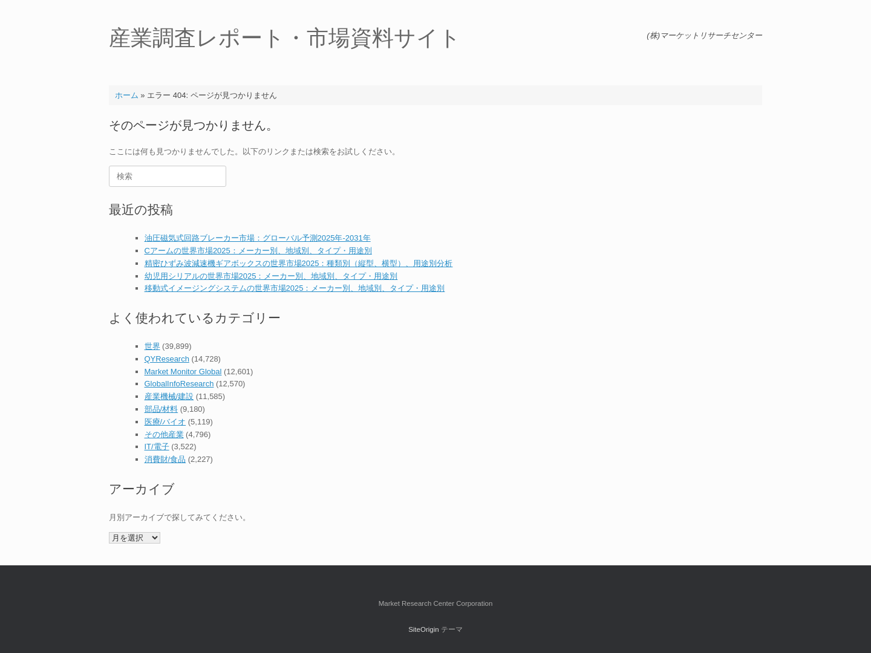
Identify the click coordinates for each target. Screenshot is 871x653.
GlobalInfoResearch (179, 383)
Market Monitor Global (183, 371)
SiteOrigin (423, 629)
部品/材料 (161, 409)
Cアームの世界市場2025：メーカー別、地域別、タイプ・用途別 (258, 250)
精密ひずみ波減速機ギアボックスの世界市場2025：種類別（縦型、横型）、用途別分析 (299, 263)
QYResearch (167, 358)
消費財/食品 (165, 459)
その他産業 (164, 434)
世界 (152, 346)
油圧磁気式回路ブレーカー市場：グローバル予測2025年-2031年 (258, 237)
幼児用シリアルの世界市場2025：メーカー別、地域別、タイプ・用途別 (271, 276)
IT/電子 (157, 446)
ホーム (127, 95)
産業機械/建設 (169, 396)
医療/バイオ (165, 421)
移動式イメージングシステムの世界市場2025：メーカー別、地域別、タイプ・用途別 (295, 288)
